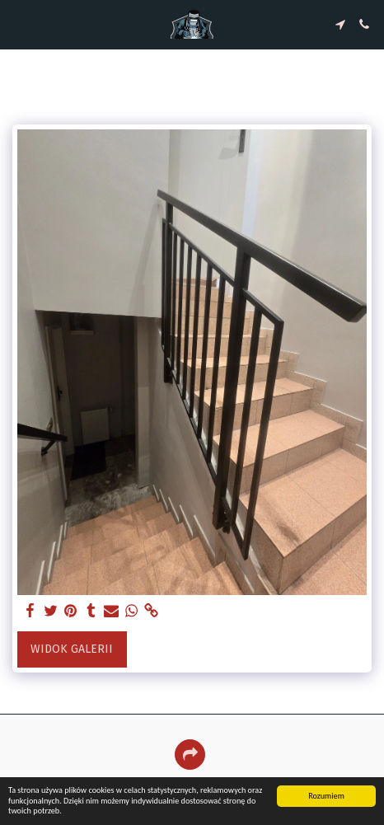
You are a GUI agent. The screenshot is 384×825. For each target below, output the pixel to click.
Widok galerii (71, 649)
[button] (18, 24)
